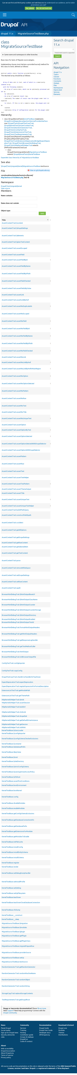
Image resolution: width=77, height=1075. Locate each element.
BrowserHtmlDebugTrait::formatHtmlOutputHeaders (21, 629)
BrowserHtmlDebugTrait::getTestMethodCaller (18, 648)
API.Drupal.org (44, 1036)
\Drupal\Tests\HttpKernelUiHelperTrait (18, 147)
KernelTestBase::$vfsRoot (11, 779)
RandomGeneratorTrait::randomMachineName (19, 975)
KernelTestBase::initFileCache (12, 843)
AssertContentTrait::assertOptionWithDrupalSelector (21, 452)
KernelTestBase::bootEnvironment (14, 787)
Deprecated (58, 90)
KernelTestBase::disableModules (13, 805)
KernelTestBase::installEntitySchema (15, 854)
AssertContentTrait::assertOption (14, 426)
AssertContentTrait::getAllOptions (14, 532)
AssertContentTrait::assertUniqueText (15, 501)
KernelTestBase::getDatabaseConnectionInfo (18, 821)
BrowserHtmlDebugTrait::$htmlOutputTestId (18, 624)
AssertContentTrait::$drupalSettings (15, 230)
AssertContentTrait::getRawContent (15, 544)
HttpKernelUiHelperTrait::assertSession (16, 704)
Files (55, 85)
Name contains (6, 197)
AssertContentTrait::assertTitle (13, 495)
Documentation (45, 1027)
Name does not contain (10, 205)
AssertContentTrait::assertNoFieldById (16, 330)
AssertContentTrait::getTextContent (15, 555)
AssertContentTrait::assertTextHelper (15, 479)
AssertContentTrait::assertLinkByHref (15, 301)
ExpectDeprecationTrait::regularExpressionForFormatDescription (25, 688)
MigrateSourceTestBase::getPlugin (14, 937)
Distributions (63, 1036)
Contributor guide (26, 1036)
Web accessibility (7, 1050)
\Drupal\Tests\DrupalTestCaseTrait (21, 125)
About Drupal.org (7, 1055)
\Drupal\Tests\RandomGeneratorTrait (18, 129)
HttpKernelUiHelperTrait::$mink (13, 701)
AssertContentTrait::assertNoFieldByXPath (17, 345)
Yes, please (30, 8)
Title (25, 222)
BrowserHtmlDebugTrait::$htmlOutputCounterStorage (21, 611)
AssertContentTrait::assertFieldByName (16, 268)
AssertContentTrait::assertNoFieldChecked (17, 352)
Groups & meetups (27, 1039)
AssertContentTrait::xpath (11, 590)
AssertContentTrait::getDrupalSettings (15, 539)
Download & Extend (66, 1027)
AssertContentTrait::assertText (13, 473)
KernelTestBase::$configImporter (13, 735)
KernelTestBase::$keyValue (11, 754)
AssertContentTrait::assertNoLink (14, 359)
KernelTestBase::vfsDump (11, 911)
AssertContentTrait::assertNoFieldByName (17, 338)
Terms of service (7, 1057)
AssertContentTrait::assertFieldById (15, 261)
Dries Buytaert (63, 1070)
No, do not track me (44, 8)
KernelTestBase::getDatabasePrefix (14, 828)
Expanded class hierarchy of (20, 159)
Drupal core (62, 1030)
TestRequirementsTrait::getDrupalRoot (16, 1001)
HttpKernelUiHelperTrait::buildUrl (13, 708)
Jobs (3, 1039)
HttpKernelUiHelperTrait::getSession (15, 726)
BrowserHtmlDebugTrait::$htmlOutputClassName (19, 601)
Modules (61, 1032)
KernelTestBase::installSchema (13, 859)
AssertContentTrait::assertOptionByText (16, 431)
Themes (61, 1034)
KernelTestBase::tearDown (11, 899)
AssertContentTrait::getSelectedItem (15, 548)
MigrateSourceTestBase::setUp (13, 959)
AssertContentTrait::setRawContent (15, 583)
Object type (5, 212)
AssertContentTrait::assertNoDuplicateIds (17, 308)
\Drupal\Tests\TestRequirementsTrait (18, 136)
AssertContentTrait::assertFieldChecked (16, 283)
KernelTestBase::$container (11, 745)
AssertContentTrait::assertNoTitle (14, 414)
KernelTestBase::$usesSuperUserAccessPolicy (18, 773)
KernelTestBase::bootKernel (12, 792)
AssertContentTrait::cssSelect (12, 524)
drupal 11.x (7, 33)
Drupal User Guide (45, 1032)
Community (24, 1027)
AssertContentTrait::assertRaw (13, 465)
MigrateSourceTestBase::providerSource (16, 954)
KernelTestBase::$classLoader (12, 732)
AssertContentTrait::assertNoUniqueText (16, 420)
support (10, 1012)
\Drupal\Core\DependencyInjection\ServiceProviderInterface (26, 123)
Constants (57, 81)
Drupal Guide (44, 1030)
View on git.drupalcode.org (39, 172)
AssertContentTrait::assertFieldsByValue (16, 290)
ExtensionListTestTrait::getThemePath (15, 697)
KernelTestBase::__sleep (10, 921)
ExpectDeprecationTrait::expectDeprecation (17, 684)
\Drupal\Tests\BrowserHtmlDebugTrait (26, 145)
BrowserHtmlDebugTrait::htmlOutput (15, 653)
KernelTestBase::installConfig (12, 849)
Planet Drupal (6, 1030)
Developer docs (45, 1034)
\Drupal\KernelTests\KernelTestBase (27, 156)
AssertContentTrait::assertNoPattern (15, 392)
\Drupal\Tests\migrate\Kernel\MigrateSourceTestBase (20, 168)
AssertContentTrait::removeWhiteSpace (16, 569)
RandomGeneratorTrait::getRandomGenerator (18, 969)
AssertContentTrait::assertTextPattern (15, 485)
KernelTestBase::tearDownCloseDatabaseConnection (21, 904)
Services (57, 92)
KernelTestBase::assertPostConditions (15, 783)
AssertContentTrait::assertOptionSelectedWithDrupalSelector (24, 445)
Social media (5, 1032)
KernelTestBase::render (10, 868)
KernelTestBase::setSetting (11, 890)
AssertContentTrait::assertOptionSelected (17, 438)
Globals (56, 83)
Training (23, 1032)
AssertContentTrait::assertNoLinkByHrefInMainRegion (21, 370)
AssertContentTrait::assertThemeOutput (16, 491)
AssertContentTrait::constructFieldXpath (16, 517)
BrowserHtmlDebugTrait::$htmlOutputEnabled (18, 621)
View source (5, 190)
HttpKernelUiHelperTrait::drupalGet (14, 718)
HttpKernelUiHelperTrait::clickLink (14, 714)
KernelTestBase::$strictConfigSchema (15, 768)
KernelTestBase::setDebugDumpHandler (16, 875)
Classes (56, 77)
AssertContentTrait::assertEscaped (14, 250)
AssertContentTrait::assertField (13, 256)
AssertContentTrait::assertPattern (14, 458)
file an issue (41, 1010)
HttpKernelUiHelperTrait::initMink (14, 729)
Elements (57, 94)
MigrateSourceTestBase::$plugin (13, 933)
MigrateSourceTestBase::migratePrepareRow (18, 948)
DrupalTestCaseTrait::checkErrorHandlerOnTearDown (21, 679)
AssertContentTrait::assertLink (13, 296)
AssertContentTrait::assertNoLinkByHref (16, 364)
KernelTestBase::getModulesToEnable (15, 838)
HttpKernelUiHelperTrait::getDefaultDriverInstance (20, 722)
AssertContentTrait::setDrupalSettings (15, 577)
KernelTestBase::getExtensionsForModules (17, 833)
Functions (57, 79)
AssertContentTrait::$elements (13, 237)
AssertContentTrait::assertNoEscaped (15, 315)
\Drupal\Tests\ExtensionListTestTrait (17, 134)
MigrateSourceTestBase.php (33, 33)
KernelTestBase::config (10, 798)
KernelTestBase (29, 121)
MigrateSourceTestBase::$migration (15, 925)
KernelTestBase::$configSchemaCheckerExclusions (20, 740)
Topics (56, 74)
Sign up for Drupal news (9, 1034)
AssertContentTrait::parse (11, 562)
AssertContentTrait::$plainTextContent (16, 244)
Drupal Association (8, 1052)
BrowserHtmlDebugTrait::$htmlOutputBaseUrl (18, 596)
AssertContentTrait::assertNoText (14, 407)
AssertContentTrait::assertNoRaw (14, 400)
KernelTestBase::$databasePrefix (13, 748)
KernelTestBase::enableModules (13, 810)
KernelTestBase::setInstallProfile (13, 883)
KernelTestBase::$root (10, 759)
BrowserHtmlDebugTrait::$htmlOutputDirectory (19, 617)
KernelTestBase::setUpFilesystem (13, 895)
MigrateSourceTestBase (38, 154)
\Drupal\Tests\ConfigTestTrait (15, 131)
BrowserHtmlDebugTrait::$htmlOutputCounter (18, 606)
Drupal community (10, 1014)
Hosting (23, 1034)
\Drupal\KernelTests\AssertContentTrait (18, 127)
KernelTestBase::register (10, 864)
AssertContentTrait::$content (12, 225)
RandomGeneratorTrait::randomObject (16, 981)
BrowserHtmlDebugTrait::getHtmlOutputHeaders (19, 635)
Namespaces (58, 88)
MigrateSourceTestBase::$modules (14, 929)
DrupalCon (24, 1041)
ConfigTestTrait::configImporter (13, 665)
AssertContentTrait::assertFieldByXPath (16, 275)
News (3, 1027)
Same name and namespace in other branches (21, 54)
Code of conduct (26, 1043)
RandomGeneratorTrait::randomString (16, 988)
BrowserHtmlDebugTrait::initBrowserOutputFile (19, 658)
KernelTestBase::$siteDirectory (13, 763)
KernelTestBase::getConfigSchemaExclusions (18, 815)
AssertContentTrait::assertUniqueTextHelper (18, 507)
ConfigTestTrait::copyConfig (12, 672)
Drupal (32, 1070)
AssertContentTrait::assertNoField (14, 323)
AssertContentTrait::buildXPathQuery (15, 512)
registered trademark (46, 1070)
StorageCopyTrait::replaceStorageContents (17, 995)
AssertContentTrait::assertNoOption (15, 378)
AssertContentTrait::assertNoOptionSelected (18, 385)
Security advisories (8, 1036)
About (3, 1047)
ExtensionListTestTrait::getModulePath (16, 692)
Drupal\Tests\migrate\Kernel (11, 188)
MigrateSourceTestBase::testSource (15, 963)
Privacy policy (6, 1059)
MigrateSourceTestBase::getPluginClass (16, 943)
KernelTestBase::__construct (12, 917)
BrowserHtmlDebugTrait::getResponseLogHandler (20, 642)
